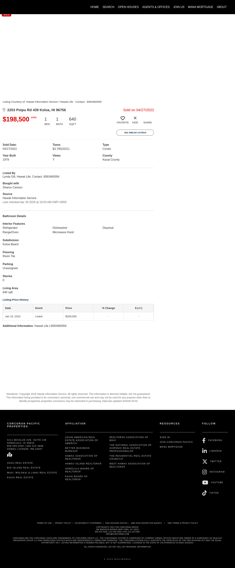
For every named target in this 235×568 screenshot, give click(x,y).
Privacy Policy (63, 523)
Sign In (165, 437)
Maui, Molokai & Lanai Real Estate (32, 473)
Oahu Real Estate (20, 463)
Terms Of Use (44, 523)
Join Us (178, 6)
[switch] (123, 121)
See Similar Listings (135, 133)
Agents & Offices (156, 6)
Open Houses (128, 6)
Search (108, 6)
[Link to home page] (7, 5)
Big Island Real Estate (24, 468)
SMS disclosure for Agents (146, 523)
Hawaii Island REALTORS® (83, 463)
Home (94, 6)
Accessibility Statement (88, 523)
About (222, 6)
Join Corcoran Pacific (176, 442)
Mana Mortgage (200, 6)
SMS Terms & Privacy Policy (183, 523)
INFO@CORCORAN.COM (117, 534)
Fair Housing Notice (116, 523)
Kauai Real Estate (20, 477)
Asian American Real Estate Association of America (81, 440)
